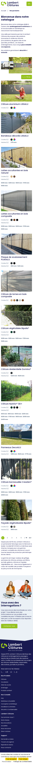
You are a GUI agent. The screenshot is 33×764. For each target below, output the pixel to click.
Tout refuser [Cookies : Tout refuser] (23, 759)
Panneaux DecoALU (11, 447)
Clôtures (3, 679)
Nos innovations (6, 723)
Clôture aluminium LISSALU (14, 104)
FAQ (2, 698)
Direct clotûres (5, 731)
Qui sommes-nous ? (7, 717)
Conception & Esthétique (9, 704)
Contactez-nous (9, 626)
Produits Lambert (6, 690)
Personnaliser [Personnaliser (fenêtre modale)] (6, 762)
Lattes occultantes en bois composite (14, 215)
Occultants (4, 682)
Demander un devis (7, 739)
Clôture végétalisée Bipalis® (15, 328)
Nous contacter (6, 747)
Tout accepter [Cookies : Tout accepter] (11, 759)
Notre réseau (5, 720)
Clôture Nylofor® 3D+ (11, 403)
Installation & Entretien (8, 707)
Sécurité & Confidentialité (9, 709)
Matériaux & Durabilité (8, 701)
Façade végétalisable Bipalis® (16, 523)
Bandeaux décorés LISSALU (14, 135)
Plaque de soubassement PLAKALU (14, 258)
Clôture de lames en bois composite (13, 295)
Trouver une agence (7, 742)
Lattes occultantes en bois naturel (14, 171)
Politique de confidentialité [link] (22, 762)
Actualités (4, 726)
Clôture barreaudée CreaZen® (16, 482)
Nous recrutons (6, 728)
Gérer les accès (6, 685)
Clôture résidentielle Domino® (16, 369)
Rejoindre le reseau (7, 745)
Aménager (4, 688)
